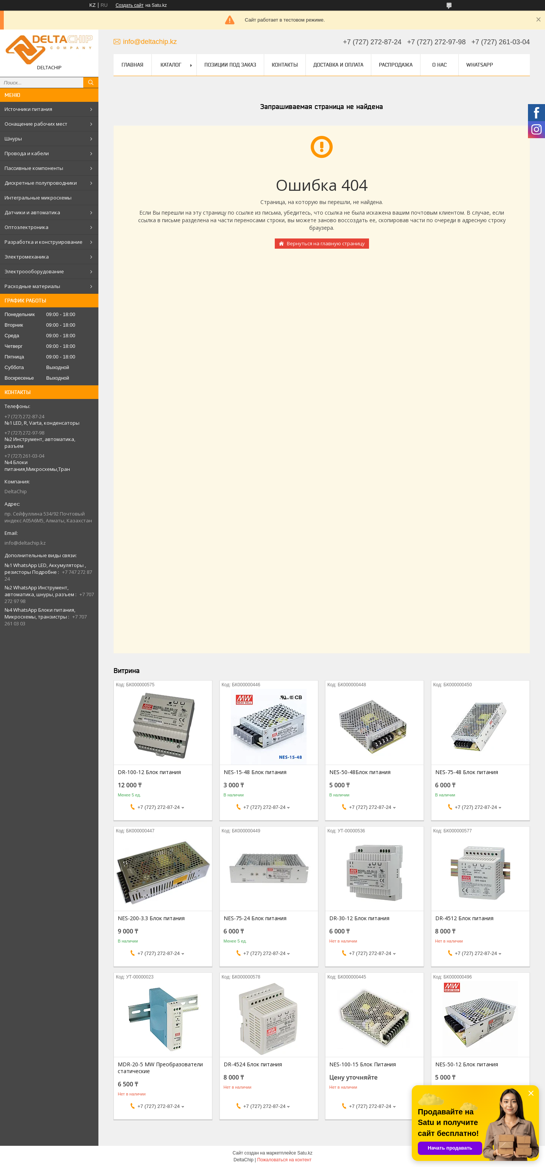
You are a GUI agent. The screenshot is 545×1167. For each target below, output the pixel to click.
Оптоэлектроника (26, 227)
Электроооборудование (34, 271)
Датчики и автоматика (32, 212)
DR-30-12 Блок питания (359, 918)
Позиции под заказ (230, 65)
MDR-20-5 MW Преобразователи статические (160, 1068)
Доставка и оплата (338, 65)
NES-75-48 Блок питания (466, 772)
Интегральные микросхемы (38, 197)
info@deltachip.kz (25, 542)
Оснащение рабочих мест (36, 123)
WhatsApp (479, 65)
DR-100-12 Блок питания (149, 772)
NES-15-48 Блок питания (255, 772)
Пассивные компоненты (34, 168)
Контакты (285, 65)
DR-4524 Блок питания (253, 1064)
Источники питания (28, 109)
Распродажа (396, 65)
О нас (439, 65)
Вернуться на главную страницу (326, 243)
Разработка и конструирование (44, 241)
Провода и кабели (27, 153)
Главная (132, 65)
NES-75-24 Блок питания (255, 918)
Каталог (170, 65)
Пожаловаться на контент (284, 1159)
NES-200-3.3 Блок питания (151, 918)
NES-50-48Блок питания (360, 772)
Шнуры (13, 138)
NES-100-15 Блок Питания (362, 1064)
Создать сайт (129, 5)
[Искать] (90, 82)
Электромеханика (27, 256)
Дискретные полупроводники (41, 182)
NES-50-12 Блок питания (466, 1064)
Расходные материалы (32, 286)
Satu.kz (304, 1153)
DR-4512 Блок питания (464, 918)
